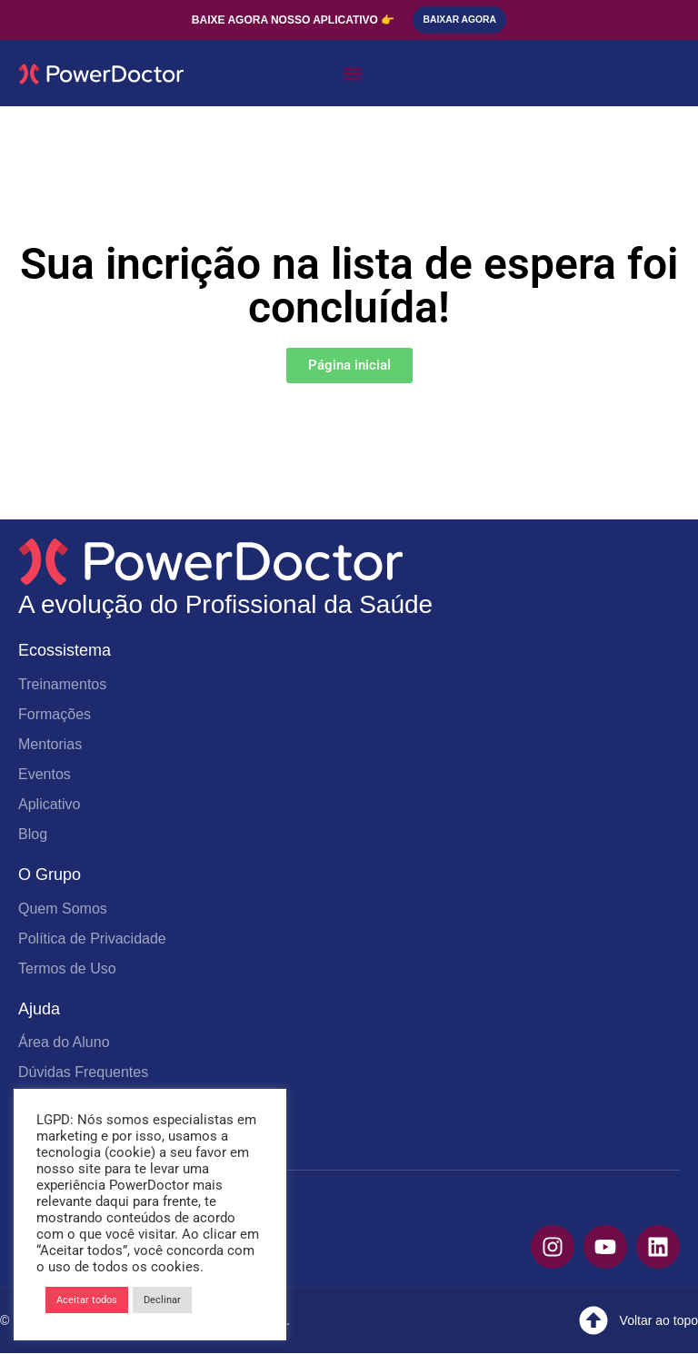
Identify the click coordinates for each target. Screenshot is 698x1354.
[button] (352, 74)
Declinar (162, 1300)
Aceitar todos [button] (86, 1300)
